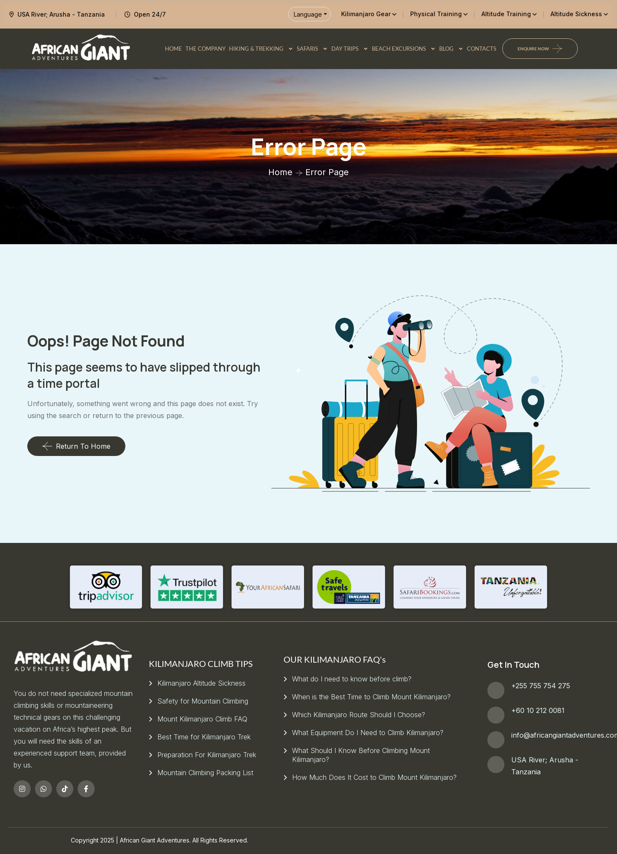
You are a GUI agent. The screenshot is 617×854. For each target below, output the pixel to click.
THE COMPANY (205, 48)
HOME (173, 48)
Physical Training (436, 13)
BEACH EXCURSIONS (404, 49)
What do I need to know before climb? (351, 679)
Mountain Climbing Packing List (205, 772)
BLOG (451, 49)
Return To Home (76, 446)
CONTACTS (481, 48)
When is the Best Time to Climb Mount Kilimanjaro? (371, 696)
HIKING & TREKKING (261, 49)
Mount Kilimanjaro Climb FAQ (202, 719)
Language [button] (308, 14)
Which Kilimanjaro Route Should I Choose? (358, 714)
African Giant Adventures (154, 840)
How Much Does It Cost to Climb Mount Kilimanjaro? (374, 777)
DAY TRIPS (349, 49)
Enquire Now (533, 48)
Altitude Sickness (576, 13)
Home (280, 172)
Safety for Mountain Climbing (202, 701)
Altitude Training (506, 13)
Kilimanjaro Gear (366, 13)
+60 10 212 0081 (538, 710)
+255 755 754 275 (540, 685)
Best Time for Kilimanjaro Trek (204, 737)
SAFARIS (312, 49)
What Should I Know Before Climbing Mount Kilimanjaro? (361, 755)
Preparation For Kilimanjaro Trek (206, 754)
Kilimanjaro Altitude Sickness (201, 683)
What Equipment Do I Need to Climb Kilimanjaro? (367, 732)
